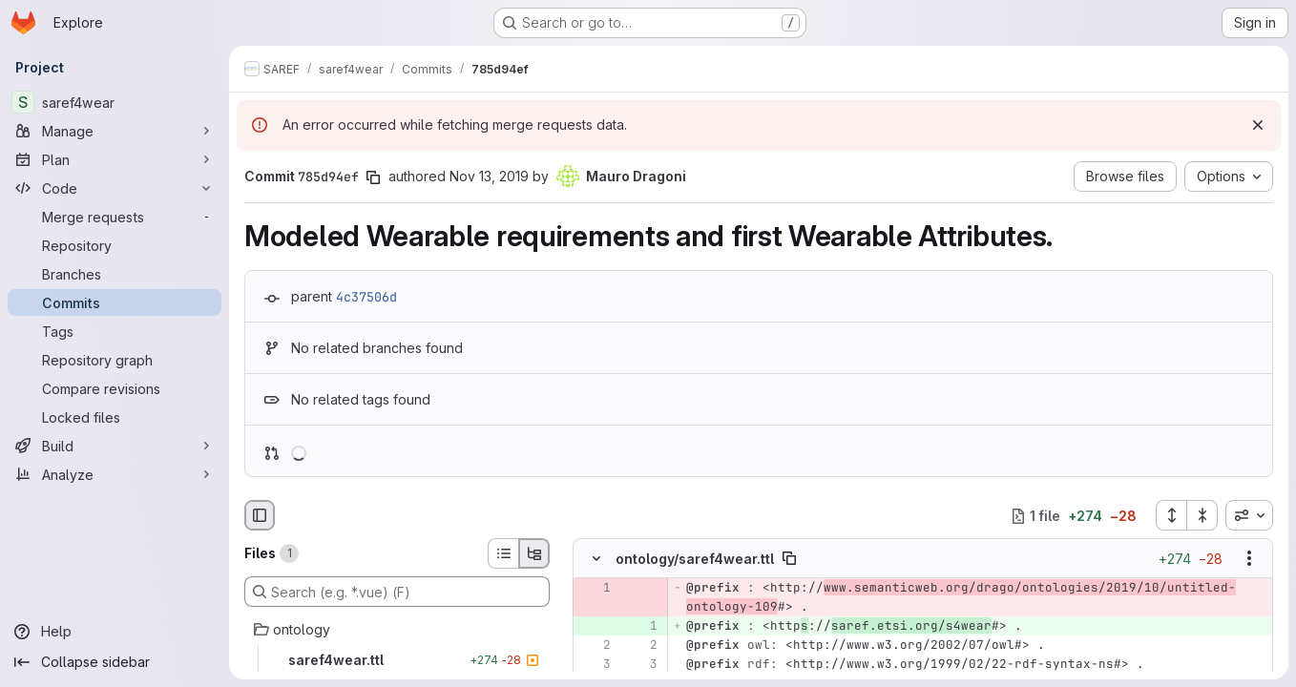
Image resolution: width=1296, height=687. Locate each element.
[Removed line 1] (594, 588)
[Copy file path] (789, 559)
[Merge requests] (114, 216)
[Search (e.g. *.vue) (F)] (397, 591)
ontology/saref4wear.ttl (695, 559)
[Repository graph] (114, 359)
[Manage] (114, 130)
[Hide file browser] (259, 515)
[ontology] (397, 629)
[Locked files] (114, 417)
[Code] (114, 188)
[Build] (114, 445)
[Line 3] (594, 665)
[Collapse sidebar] (114, 662)
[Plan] (114, 159)
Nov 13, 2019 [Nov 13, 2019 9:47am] (489, 176)
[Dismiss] (1257, 125)
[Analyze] (114, 474)
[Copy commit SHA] (373, 177)
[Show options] (1249, 559)
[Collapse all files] (1202, 515)
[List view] (503, 553)
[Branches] (114, 273)
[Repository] (114, 245)
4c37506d (366, 296)
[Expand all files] (1171, 515)
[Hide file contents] (596, 559)
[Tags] (114, 331)
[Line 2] (594, 646)
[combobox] (1249, 515)
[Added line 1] (641, 626)
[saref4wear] (114, 102)
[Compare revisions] (114, 388)
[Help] (114, 631)
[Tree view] (534, 553)
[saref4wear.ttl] (397, 660)
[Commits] (114, 302)
